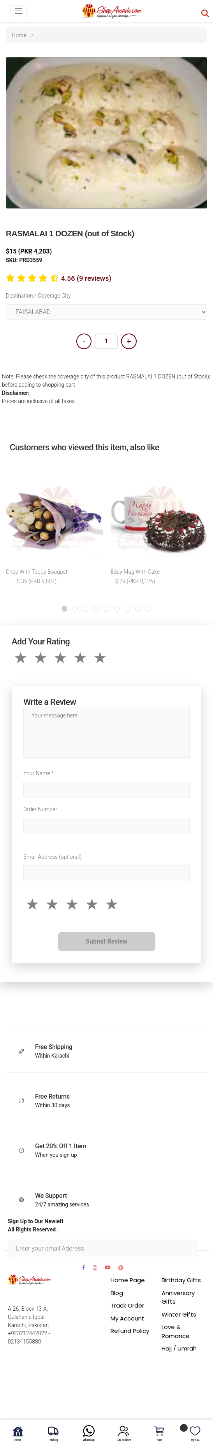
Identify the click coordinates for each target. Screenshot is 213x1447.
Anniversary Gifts (178, 1297)
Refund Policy (130, 1331)
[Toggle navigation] (18, 11)
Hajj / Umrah (179, 1348)
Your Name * (38, 773)
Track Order (127, 1305)
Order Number (40, 809)
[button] (64, 609)
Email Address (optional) (52, 857)
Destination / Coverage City (38, 296)
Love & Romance (176, 1331)
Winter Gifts (179, 1314)
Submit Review (106, 941)
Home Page (128, 1280)
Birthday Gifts (181, 1280)
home (19, 35)
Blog (117, 1293)
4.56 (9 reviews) (86, 278)
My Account (127, 1318)
